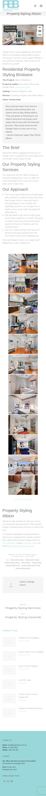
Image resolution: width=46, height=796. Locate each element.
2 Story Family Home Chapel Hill (27, 695)
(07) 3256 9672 (8, 543)
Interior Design (25, 562)
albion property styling (17, 560)
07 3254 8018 (13, 747)
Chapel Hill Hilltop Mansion (30, 708)
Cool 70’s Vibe (24, 680)
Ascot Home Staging (28, 666)
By (18, 556)
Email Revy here (22, 87)
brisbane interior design (32, 560)
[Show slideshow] (23, 499)
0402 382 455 (29, 543)
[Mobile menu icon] (41, 5)
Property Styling (10, 30)
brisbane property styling (12, 562)
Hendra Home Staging (28, 638)
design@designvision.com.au (21, 546)
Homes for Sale (10, 27)
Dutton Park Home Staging (30, 652)
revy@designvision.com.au (17, 745)
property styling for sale (13, 565)
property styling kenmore (23, 568)
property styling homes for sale (31, 565)
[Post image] (9, 642)
